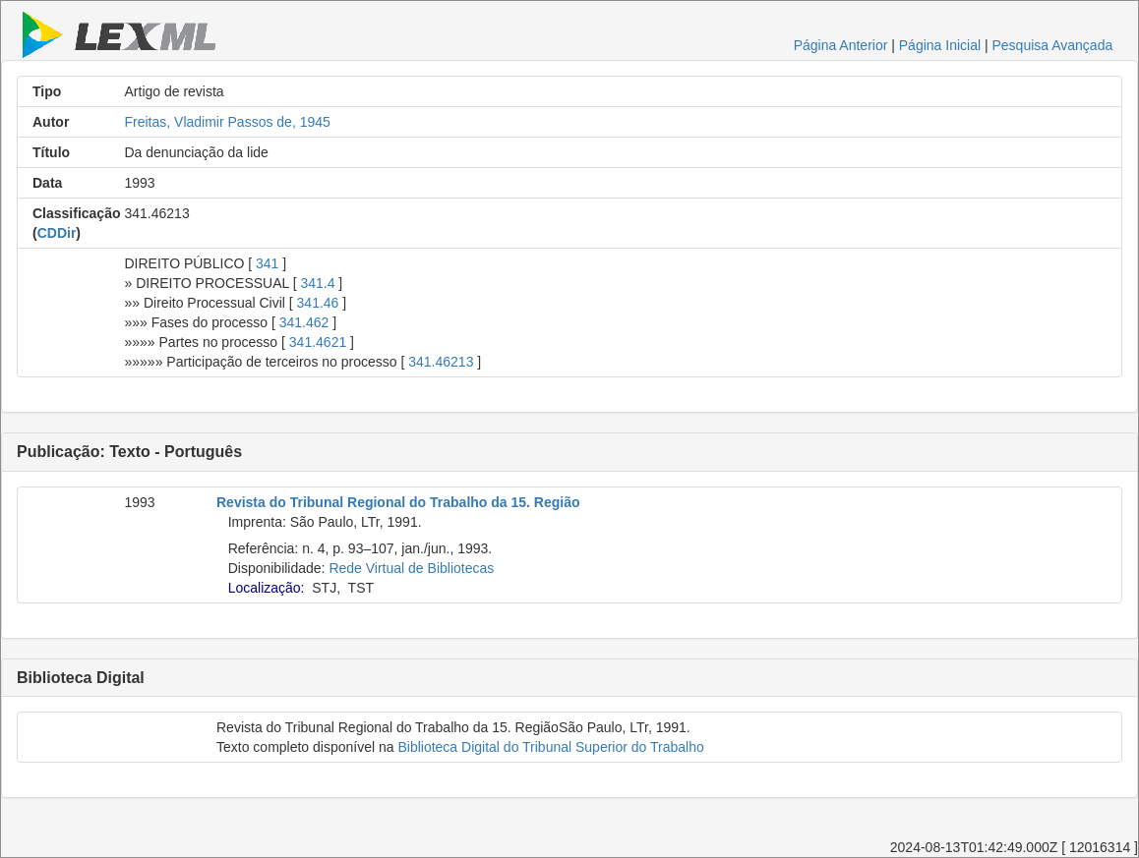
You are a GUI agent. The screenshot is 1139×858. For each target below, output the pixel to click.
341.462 (304, 322)
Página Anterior (841, 45)
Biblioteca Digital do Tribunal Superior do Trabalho (550, 747)
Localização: (266, 588)
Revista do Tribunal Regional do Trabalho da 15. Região (398, 502)
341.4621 (317, 342)
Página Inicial (940, 45)
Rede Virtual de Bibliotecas (411, 568)
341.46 (318, 303)
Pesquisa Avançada (1051, 45)
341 (267, 263)
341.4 (317, 283)
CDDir (57, 233)
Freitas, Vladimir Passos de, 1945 (227, 122)
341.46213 (440, 362)
